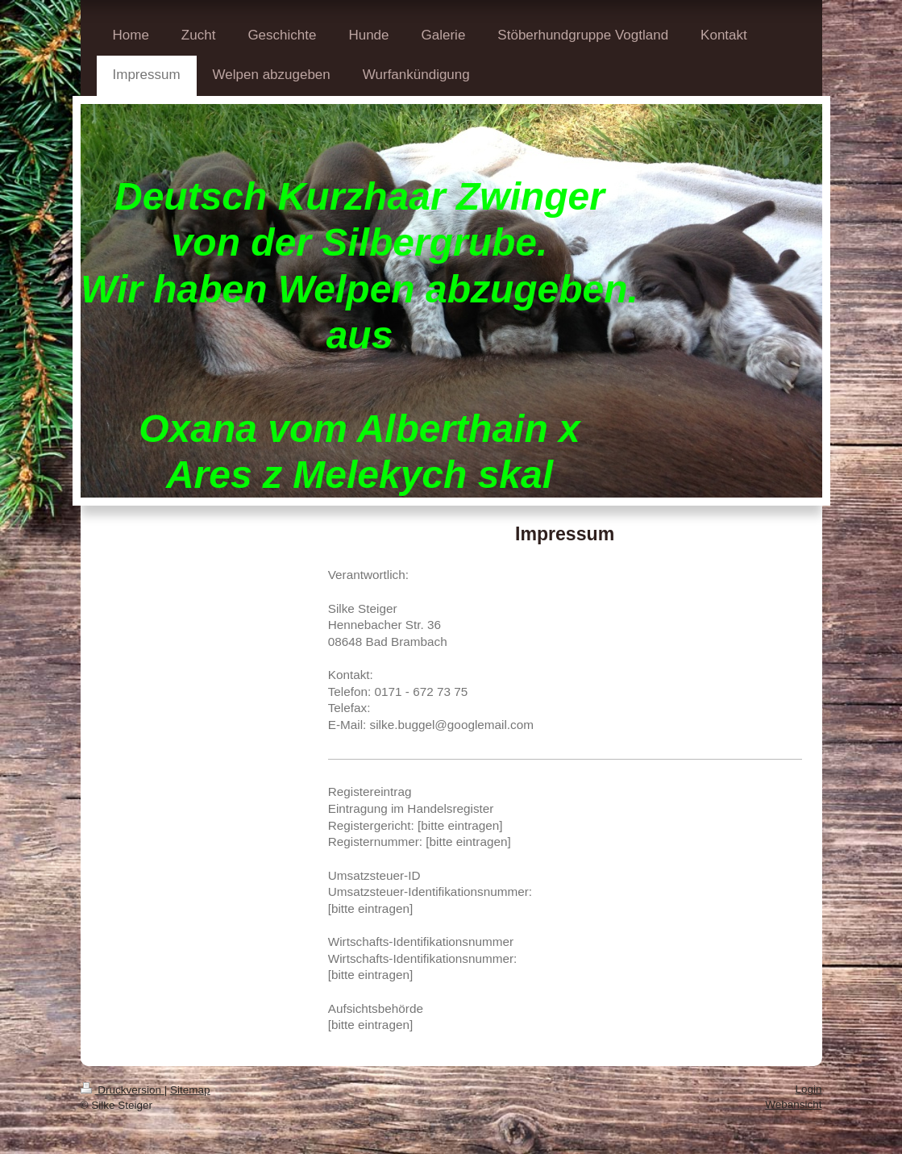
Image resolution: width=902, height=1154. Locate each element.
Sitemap (190, 1090)
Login (808, 1089)
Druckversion (122, 1090)
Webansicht (793, 1104)
